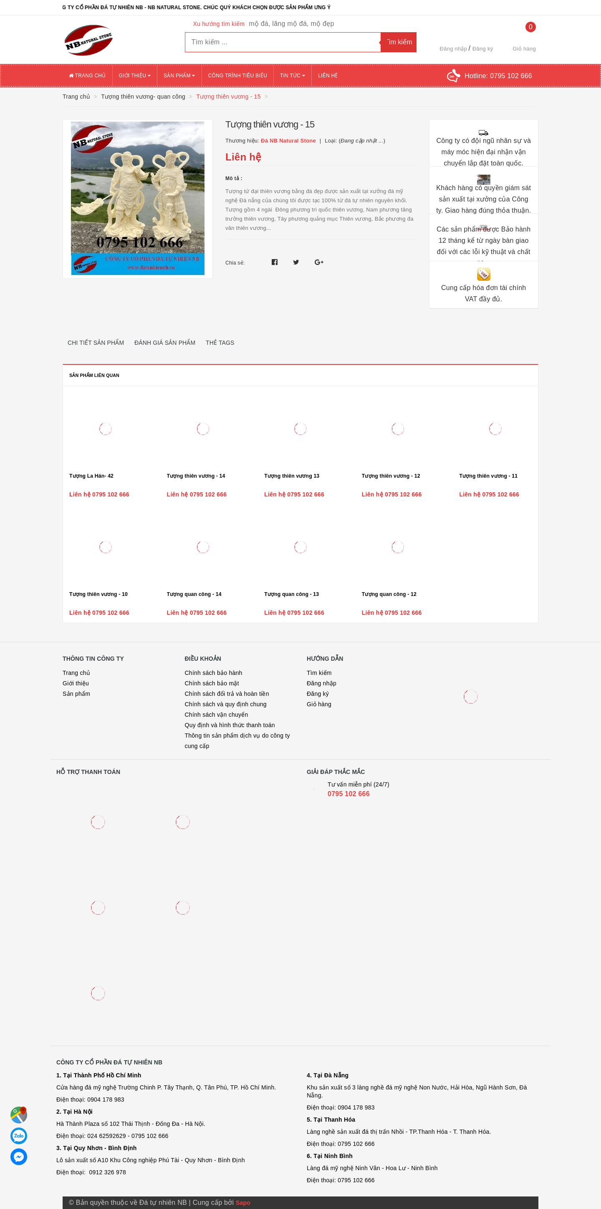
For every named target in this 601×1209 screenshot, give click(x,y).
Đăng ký (482, 49)
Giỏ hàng (319, 704)
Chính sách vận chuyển (216, 714)
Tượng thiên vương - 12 (391, 476)
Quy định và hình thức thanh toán (230, 725)
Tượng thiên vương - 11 (488, 476)
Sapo (243, 1202)
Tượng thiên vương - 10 (98, 594)
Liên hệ (328, 76)
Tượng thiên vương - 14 (196, 476)
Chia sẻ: (235, 263)
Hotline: (498, 75)
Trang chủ (87, 76)
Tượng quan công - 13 (291, 594)
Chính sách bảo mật (212, 683)
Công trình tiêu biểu (238, 76)
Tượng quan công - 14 (194, 594)
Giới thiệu (135, 76)
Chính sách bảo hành (213, 672)
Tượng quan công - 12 (389, 594)
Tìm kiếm (319, 672)
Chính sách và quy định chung (226, 704)
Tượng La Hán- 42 (91, 476)
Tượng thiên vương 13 (291, 476)
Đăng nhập (453, 49)
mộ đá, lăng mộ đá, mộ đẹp (291, 23)
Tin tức (292, 76)
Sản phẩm (179, 76)
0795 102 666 (349, 793)
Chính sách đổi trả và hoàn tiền (227, 693)
